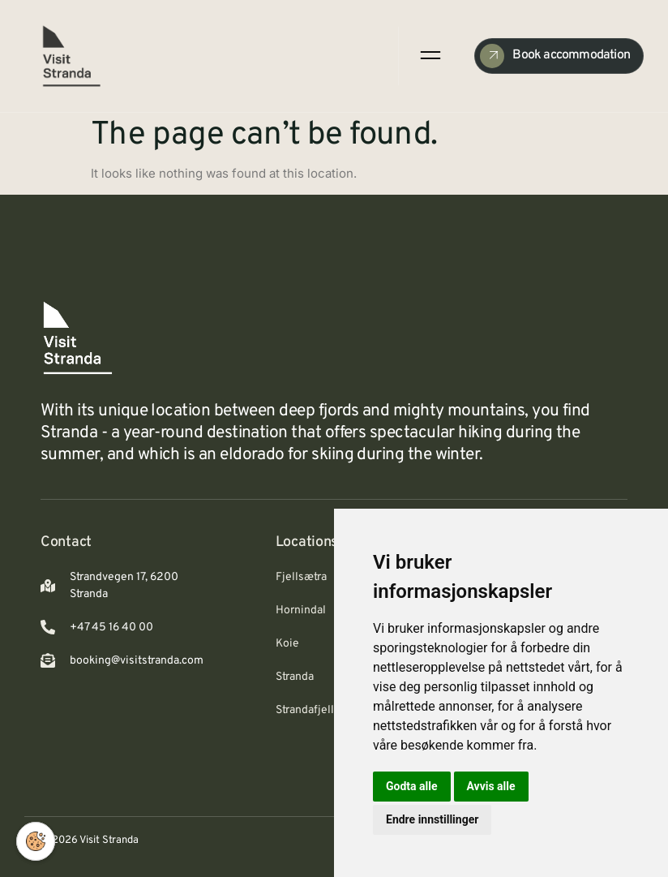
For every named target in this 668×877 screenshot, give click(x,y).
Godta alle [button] (412, 786)
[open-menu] (429, 55)
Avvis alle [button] (491, 786)
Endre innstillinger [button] (432, 819)
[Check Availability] (559, 56)
